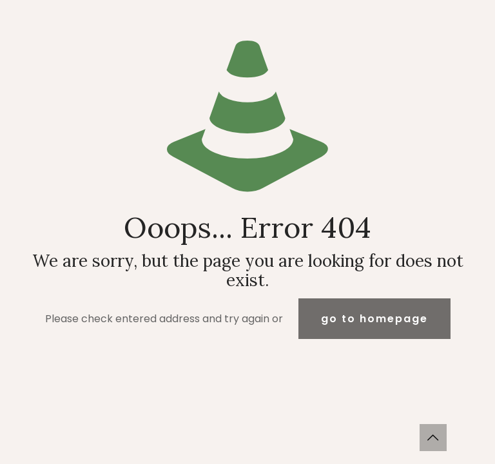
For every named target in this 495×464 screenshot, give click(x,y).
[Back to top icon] (433, 437)
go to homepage (374, 318)
